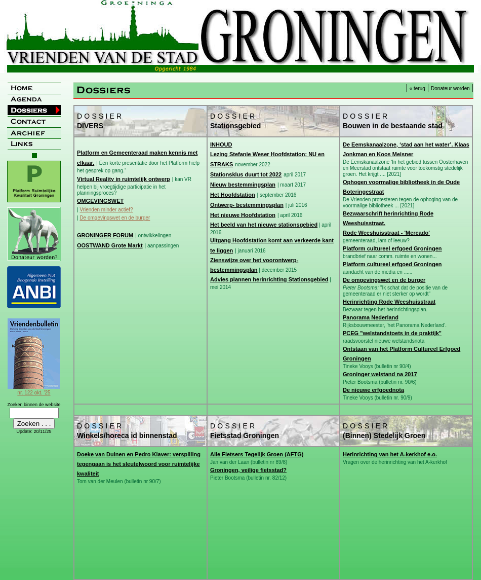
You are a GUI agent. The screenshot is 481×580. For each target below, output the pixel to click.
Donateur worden (450, 88)
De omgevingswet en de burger (114, 218)
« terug (417, 88)
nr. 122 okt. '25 (34, 389)
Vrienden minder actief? (106, 209)
